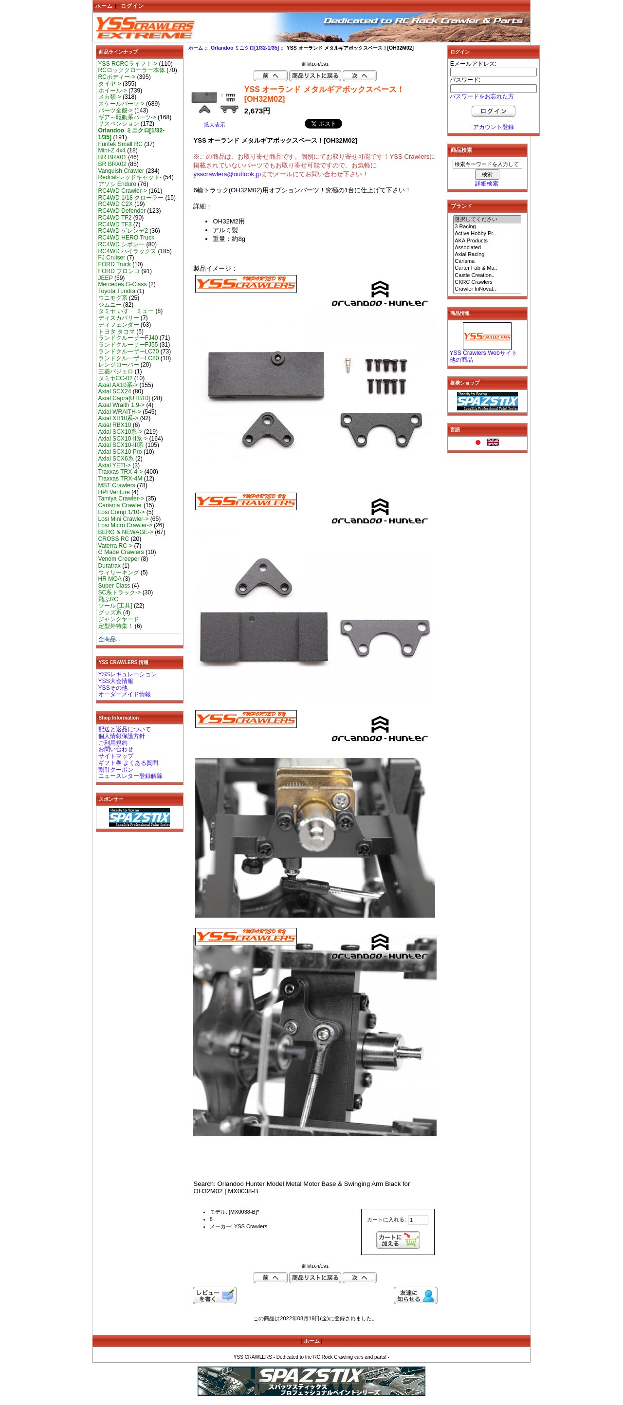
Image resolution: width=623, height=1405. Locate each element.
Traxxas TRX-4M (120, 478)
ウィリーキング (118, 572)
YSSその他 (113, 687)
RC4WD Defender (122, 210)
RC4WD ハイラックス (127, 251)
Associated (487, 247)
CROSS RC (113, 539)
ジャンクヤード (118, 619)
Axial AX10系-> (118, 385)
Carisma (487, 261)
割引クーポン (115, 769)
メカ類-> (109, 96)
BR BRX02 (112, 164)
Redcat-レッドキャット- (130, 177)
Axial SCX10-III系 (121, 445)
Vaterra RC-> (115, 545)
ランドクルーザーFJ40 (128, 337)
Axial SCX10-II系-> (123, 438)
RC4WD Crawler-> (122, 190)
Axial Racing (487, 254)
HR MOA (110, 578)
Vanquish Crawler (121, 170)
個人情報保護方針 (121, 736)
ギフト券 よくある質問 (128, 762)
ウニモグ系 (113, 298)
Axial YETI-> (114, 465)
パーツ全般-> (115, 110)
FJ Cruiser (112, 257)
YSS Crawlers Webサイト (483, 353)
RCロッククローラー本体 (131, 70)
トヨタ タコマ (116, 331)
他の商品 (461, 359)
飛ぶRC (108, 599)
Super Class (114, 585)
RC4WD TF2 (115, 217)
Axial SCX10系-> (120, 431)
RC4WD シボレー (121, 244)
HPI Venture (114, 492)
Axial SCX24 (114, 391)
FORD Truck (114, 264)
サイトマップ (115, 756)
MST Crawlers (116, 485)
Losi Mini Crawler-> (123, 519)
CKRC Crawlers (487, 282)
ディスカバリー (118, 317)
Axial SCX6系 (116, 458)
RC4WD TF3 (115, 224)
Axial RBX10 (114, 425)
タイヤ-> (109, 83)
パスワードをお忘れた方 (482, 96)
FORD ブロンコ (119, 271)
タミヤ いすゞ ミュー (126, 311)
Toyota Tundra (117, 291)
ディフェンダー (118, 324)
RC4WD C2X (115, 204)
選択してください (487, 219)
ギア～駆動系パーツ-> (127, 117)
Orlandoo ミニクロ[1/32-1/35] (245, 48)
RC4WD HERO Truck (126, 237)
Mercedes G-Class (122, 284)
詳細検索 (486, 183)
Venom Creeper (119, 558)
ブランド (461, 206)
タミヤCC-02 (115, 378)
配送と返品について (124, 729)
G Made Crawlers (121, 552)
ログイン (132, 6)
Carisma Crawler (120, 505)
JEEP (105, 278)
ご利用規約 (113, 742)
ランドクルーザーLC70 (128, 351)
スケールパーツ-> (121, 103)
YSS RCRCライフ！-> (128, 63)
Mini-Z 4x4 (112, 150)
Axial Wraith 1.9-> (121, 405)
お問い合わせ (115, 749)
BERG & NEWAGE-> (125, 532)
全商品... (109, 639)
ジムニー (110, 304)
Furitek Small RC (120, 144)
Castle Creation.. (487, 275)
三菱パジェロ (115, 371)
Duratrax (109, 565)
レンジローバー (118, 364)
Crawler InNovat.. (487, 289)
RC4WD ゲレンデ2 (123, 230)
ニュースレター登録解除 (130, 776)
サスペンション (118, 123)
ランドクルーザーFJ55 (128, 344)
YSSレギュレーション (127, 674)
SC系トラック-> (119, 592)
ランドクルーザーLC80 (128, 358)
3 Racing (487, 226)
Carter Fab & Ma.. (487, 268)
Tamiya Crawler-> (121, 498)
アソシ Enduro (117, 184)
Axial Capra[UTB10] (124, 398)
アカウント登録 (493, 127)
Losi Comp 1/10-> (121, 512)
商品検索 (461, 150)
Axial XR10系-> (118, 418)
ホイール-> (112, 90)
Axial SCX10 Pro (120, 451)
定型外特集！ (115, 626)
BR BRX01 (112, 157)
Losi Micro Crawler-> (125, 525)
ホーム (104, 6)
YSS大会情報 (115, 681)
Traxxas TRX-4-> (120, 471)
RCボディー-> (117, 77)
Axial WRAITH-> (119, 411)
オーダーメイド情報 (124, 694)
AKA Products (487, 241)
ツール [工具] (115, 605)
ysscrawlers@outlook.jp (227, 174)
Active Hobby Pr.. (487, 233)
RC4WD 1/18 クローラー (131, 197)
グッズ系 (110, 612)
